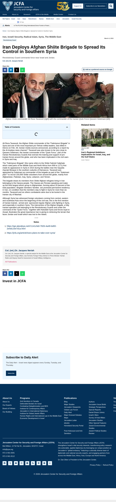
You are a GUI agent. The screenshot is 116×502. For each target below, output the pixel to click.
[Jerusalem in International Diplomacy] (40, 411)
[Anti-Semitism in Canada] (40, 401)
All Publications (11, 262)
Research (27, 14)
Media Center (58, 14)
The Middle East (53, 37)
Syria (41, 37)
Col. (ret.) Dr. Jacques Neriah (13, 61)
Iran (4, 37)
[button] (5, 70)
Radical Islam (30, 37)
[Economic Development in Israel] (40, 418)
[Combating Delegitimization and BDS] (40, 406)
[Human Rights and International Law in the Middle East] (40, 416)
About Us (15, 14)
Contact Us (72, 14)
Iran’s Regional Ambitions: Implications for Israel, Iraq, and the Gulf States (95, 154)
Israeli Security (15, 37)
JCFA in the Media (42, 14)
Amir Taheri (85, 160)
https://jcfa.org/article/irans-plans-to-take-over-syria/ (31, 233)
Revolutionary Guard (9, 40)
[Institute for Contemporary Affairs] (40, 409)
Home (5, 14)
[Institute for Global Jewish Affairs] (40, 414)
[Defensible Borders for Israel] (40, 404)
